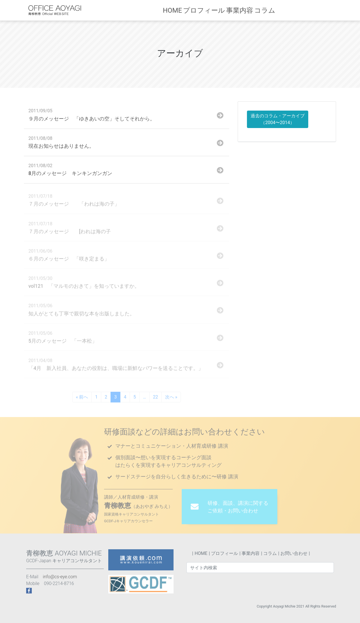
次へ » (171, 398)
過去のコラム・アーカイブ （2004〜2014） (278, 119)
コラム (272, 10)
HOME (183, 10)
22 (155, 398)
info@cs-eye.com (60, 576)
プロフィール (213, 10)
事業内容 (246, 10)
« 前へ (82, 398)
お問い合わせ (313, 10)
